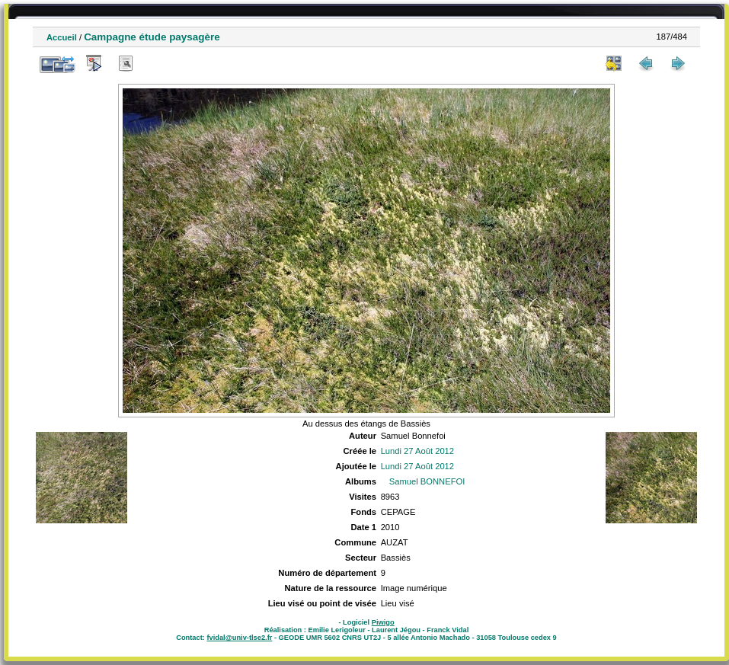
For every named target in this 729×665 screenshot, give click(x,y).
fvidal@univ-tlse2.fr (239, 637)
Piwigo (383, 622)
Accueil (61, 37)
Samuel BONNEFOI (427, 481)
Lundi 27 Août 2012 (417, 451)
